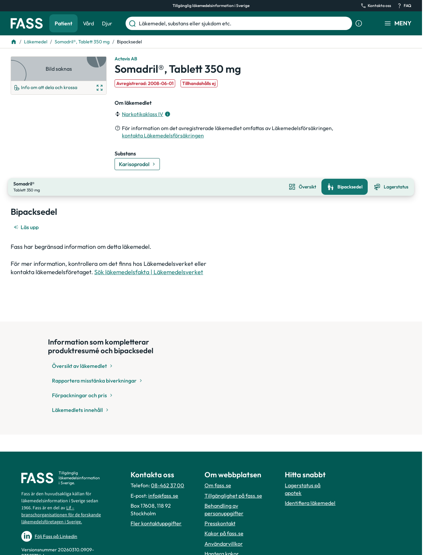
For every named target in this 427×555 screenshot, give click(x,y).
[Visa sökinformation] (359, 23)
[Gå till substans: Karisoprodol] (137, 164)
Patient (63, 23)
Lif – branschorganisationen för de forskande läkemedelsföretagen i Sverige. (61, 515)
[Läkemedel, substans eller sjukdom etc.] (244, 23)
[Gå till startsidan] (27, 23)
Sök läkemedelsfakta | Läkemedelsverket (148, 271)
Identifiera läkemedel (310, 503)
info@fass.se (163, 495)
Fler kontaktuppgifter (156, 523)
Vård (88, 23)
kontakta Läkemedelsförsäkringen (163, 135)
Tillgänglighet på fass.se (233, 495)
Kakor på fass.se (224, 533)
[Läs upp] (27, 226)
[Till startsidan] (14, 42)
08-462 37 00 (167, 485)
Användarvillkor (224, 543)
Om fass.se (218, 485)
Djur (107, 23)
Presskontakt (220, 523)
